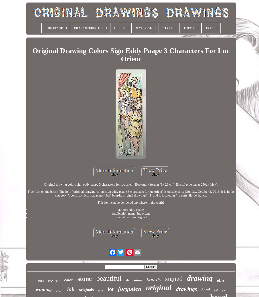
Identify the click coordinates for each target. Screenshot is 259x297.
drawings (186, 289)
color (68, 280)
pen (224, 290)
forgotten (130, 288)
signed (174, 278)
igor (100, 290)
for (111, 289)
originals (86, 290)
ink (70, 289)
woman (54, 280)
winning (44, 289)
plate (220, 280)
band (206, 290)
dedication (134, 280)
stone (84, 278)
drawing (200, 278)
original (159, 287)
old (216, 290)
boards (154, 279)
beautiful (109, 278)
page (41, 280)
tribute (59, 291)
